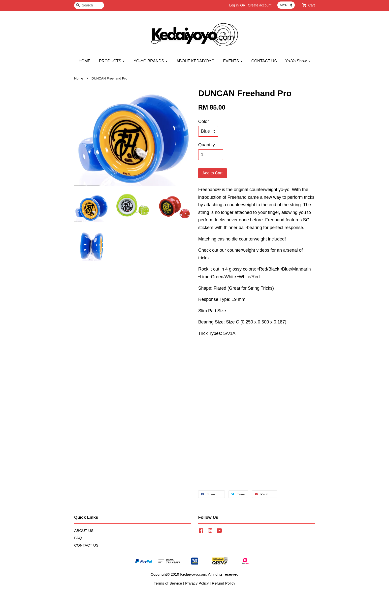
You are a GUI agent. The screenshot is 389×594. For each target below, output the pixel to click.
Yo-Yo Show (297, 61)
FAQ (78, 538)
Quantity (206, 144)
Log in (234, 5)
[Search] (89, 5)
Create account (259, 5)
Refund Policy (223, 583)
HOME (84, 61)
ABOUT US (84, 530)
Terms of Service (168, 583)
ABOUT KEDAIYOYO (195, 61)
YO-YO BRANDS (151, 61)
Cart (311, 5)
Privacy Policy (197, 583)
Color (203, 121)
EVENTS (233, 61)
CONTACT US (264, 61)
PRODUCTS (112, 61)
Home (78, 78)
